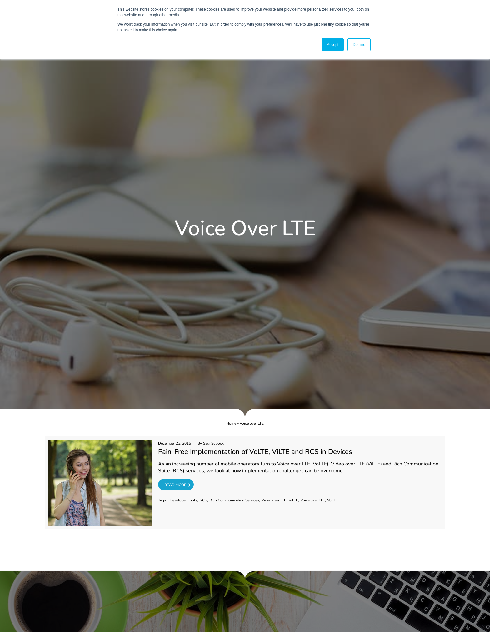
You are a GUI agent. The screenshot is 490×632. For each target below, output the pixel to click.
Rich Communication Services (234, 500)
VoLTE (332, 500)
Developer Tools (183, 500)
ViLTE (293, 500)
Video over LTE (274, 500)
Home (231, 423)
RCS (203, 500)
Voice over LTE (313, 500)
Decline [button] (359, 44)
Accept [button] (332, 44)
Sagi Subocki (214, 443)
